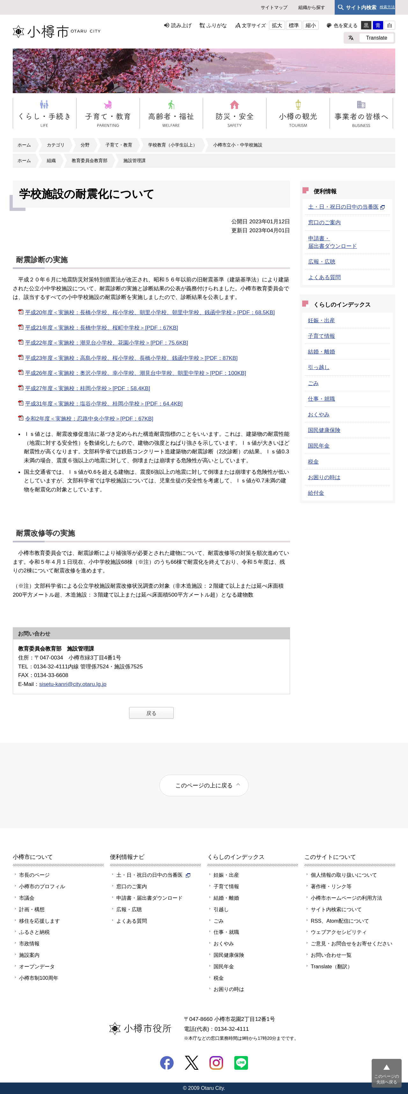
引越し (221, 909)
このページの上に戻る (204, 785)
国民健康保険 (324, 430)
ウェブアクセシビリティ (339, 932)
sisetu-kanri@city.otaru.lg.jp (72, 684)
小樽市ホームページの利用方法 (346, 898)
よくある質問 (324, 277)
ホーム (24, 144)
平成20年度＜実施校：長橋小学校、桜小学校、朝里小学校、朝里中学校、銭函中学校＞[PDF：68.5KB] (150, 312)
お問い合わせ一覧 (331, 955)
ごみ (313, 383)
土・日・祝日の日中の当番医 (346, 207)
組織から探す (311, 7)
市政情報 (29, 943)
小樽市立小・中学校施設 (237, 144)
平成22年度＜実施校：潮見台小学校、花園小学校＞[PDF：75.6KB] (106, 342)
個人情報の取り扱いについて (344, 875)
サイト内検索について (336, 909)
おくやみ (319, 414)
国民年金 (319, 446)
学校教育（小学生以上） (172, 144)
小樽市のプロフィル (42, 886)
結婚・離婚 (321, 351)
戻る (151, 713)
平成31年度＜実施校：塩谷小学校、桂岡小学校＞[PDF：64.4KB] (104, 403)
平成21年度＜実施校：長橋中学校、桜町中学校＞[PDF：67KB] (101, 327)
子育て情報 (321, 336)
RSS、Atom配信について (340, 921)
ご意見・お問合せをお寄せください (351, 943)
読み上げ (181, 25)
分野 (85, 144)
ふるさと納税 (34, 932)
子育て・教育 (119, 144)
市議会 (26, 898)
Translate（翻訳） (332, 966)
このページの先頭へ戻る (386, 1079)
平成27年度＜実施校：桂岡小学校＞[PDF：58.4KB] (87, 388)
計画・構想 (32, 909)
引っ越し (319, 367)
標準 (294, 25)
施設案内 (29, 955)
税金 (313, 461)
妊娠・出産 (321, 320)
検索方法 (387, 7)
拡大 (277, 25)
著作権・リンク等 (331, 886)
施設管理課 (134, 160)
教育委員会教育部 (89, 160)
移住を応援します (39, 921)
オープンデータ (37, 966)
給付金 (316, 493)
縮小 (311, 25)
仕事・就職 (321, 399)
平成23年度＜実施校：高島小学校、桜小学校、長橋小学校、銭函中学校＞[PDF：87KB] (131, 358)
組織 (51, 160)
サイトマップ (274, 7)
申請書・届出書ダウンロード (149, 898)
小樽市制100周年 (38, 978)
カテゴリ (56, 144)
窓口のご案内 (324, 222)
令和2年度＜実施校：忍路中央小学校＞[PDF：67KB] (89, 418)
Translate (376, 38)
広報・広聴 (321, 261)
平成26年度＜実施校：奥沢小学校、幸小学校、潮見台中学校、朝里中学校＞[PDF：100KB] (135, 373)
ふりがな (217, 25)
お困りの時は (324, 477)
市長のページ (34, 875)
